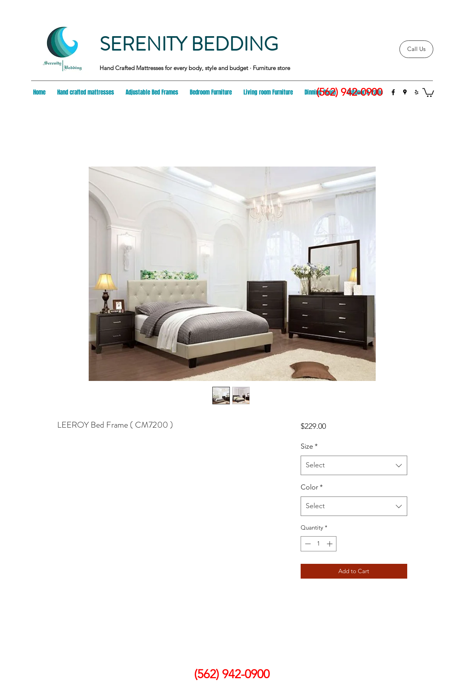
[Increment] (330, 544)
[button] (428, 92)
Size (309, 446)
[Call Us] (416, 49)
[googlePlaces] (405, 92)
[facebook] (393, 92)
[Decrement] (307, 544)
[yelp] (416, 92)
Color (312, 487)
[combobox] (354, 465)
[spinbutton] (318, 544)
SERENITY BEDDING (189, 44)
